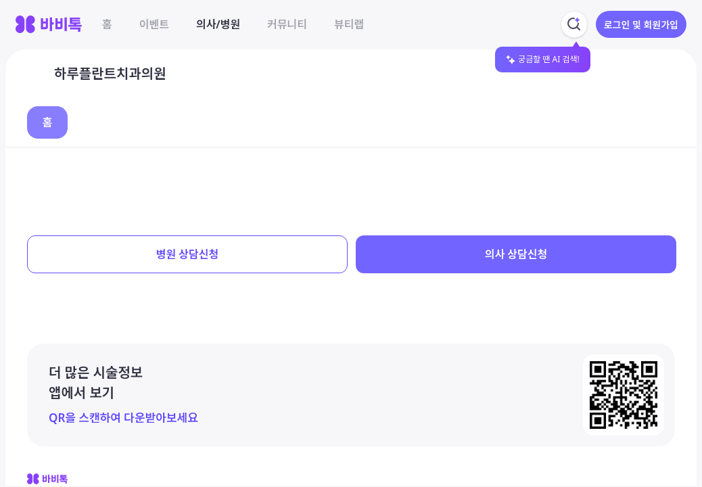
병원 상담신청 (187, 254)
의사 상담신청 (516, 254)
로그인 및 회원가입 (641, 24)
